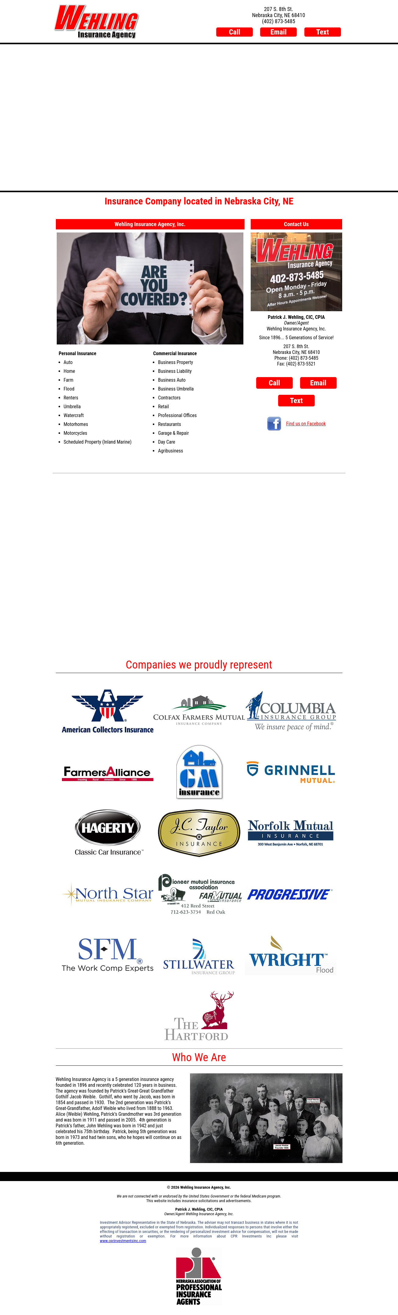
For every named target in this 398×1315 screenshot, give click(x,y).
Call (234, 32)
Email (279, 32)
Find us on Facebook (296, 424)
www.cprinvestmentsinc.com (123, 1240)
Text (322, 32)
